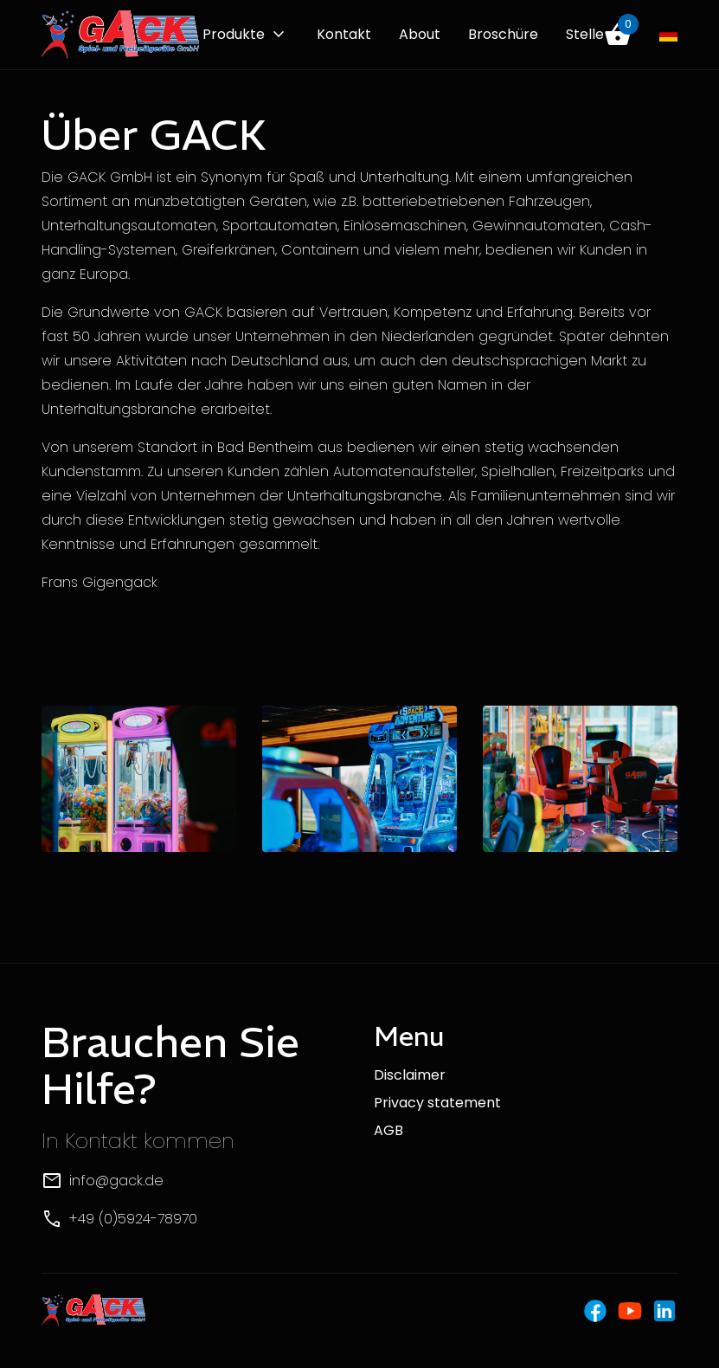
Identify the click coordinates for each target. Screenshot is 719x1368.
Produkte (233, 34)
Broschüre (503, 34)
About (419, 34)
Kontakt (344, 34)
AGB (388, 1130)
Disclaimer (410, 1075)
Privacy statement (437, 1103)
